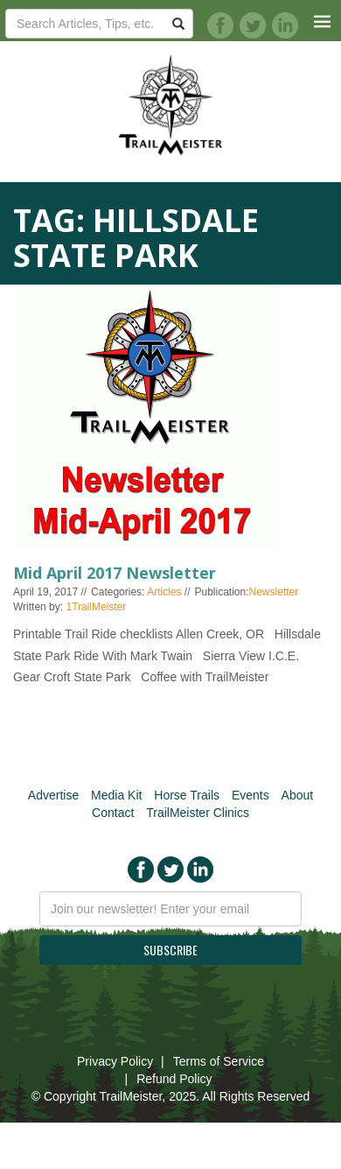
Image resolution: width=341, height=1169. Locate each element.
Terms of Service (218, 1061)
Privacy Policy (115, 1061)
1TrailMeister (96, 607)
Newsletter (274, 592)
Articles (164, 592)
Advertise (53, 795)
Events (250, 795)
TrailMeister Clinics (197, 813)
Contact (113, 813)
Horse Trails (186, 795)
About (298, 795)
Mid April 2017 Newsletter (114, 572)
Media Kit (116, 795)
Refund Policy (174, 1079)
